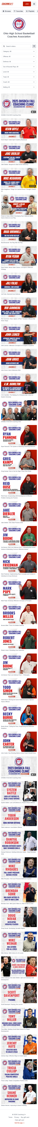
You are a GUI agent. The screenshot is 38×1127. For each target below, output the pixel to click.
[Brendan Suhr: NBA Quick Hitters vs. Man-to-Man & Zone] (19, 904)
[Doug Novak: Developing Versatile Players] (19, 928)
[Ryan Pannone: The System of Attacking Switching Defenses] (19, 446)
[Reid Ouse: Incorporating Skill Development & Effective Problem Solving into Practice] (19, 497)
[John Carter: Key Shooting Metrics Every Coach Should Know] (19, 753)
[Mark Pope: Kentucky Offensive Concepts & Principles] (19, 601)
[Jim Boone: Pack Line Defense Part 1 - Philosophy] (19, 675)
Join (27, 4)
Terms (10, 1117)
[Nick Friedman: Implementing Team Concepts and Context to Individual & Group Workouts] (19, 575)
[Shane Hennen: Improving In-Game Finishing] (19, 1105)
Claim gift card (19, 1120)
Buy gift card (25, 1117)
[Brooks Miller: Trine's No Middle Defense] (19, 625)
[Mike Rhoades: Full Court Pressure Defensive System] (19, 879)
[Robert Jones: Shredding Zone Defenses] (19, 650)
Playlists (30, 11)
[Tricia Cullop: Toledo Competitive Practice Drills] (19, 1081)
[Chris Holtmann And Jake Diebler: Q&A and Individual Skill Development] (19, 979)
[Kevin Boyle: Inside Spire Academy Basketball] (19, 140)
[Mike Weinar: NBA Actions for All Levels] (19, 953)
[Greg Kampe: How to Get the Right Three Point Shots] (19, 471)
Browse (7, 11)
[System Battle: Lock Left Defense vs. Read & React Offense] (19, 803)
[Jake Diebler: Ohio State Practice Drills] (19, 523)
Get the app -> (19, 1123)
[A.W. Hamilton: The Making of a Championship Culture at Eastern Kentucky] (19, 396)
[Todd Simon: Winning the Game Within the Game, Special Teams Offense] (19, 701)
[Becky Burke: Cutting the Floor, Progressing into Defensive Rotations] (19, 727)
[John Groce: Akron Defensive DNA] (19, 370)
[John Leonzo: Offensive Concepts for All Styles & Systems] (19, 346)
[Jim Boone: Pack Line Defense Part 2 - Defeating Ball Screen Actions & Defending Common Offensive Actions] (19, 548)
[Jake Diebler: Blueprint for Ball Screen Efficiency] (19, 165)
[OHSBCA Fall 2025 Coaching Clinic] (19, 115)
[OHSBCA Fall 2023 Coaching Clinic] (19, 778)
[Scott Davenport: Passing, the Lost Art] (19, 1004)
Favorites (18, 11)
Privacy (16, 1117)
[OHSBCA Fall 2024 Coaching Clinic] (19, 422)
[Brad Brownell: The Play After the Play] (19, 243)
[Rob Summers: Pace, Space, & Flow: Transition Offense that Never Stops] (19, 320)
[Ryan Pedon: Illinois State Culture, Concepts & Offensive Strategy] (19, 268)
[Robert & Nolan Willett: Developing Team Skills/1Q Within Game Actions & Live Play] (19, 217)
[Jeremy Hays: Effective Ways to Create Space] (19, 1056)
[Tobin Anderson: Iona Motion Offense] (19, 827)
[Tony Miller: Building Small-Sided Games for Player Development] (19, 1030)
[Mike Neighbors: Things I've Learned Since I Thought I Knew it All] (19, 190)
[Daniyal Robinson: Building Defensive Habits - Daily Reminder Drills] (19, 853)
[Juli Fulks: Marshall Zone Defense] (19, 294)
